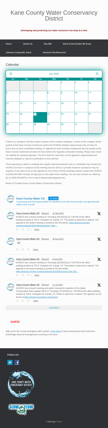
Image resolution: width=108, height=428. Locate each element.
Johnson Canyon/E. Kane (18, 52)
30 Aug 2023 (58, 239)
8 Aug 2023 (57, 259)
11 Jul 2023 (58, 285)
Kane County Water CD (27, 213)
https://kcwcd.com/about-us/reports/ (41, 297)
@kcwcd (45, 213)
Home (9, 44)
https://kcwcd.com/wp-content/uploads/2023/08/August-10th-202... (47, 271)
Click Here (55, 331)
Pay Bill (48, 44)
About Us (27, 44)
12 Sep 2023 (58, 213)
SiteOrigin (51, 422)
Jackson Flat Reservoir (54, 52)
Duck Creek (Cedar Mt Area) (77, 44)
